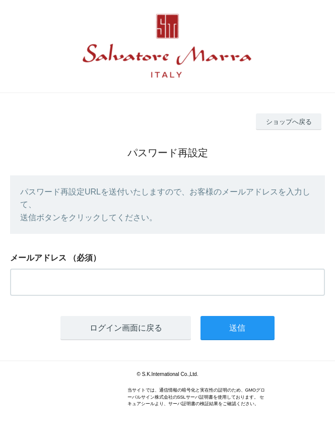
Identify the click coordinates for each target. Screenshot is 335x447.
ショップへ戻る (289, 121)
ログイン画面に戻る (126, 328)
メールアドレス (38, 257)
